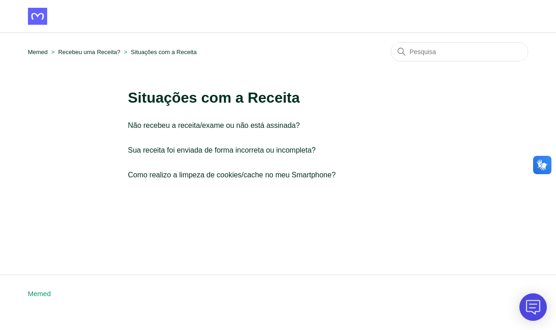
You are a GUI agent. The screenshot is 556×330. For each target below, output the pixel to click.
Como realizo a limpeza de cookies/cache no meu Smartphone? (232, 175)
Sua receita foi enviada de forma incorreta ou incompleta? (222, 150)
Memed (38, 52)
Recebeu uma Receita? (90, 52)
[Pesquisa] (459, 52)
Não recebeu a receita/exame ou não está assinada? (214, 125)
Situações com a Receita (164, 52)
